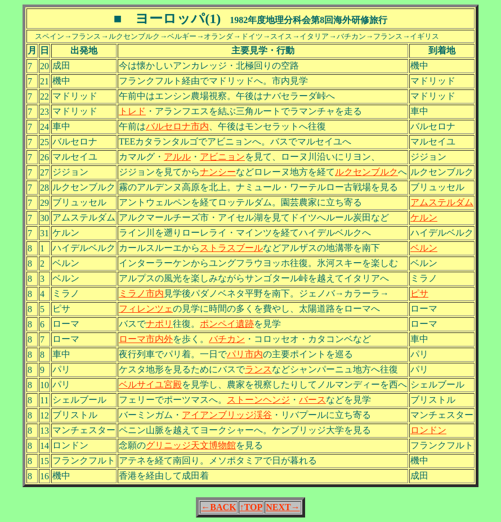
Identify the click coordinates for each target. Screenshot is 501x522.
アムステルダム (441, 202)
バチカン (227, 339)
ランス (258, 369)
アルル (177, 156)
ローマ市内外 (146, 339)
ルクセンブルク (366, 172)
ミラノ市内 (141, 293)
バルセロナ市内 (177, 126)
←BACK (218, 507)
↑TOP (251, 507)
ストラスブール (231, 248)
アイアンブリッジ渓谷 (227, 415)
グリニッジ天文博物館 (191, 445)
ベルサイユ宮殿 (150, 384)
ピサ (419, 293)
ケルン (423, 217)
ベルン (423, 248)
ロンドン (428, 430)
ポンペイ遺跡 (227, 323)
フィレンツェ (146, 308)
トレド (132, 111)
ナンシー (218, 172)
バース (312, 399)
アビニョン (222, 156)
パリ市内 (245, 354)
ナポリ (159, 323)
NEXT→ (282, 507)
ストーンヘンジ (258, 399)
